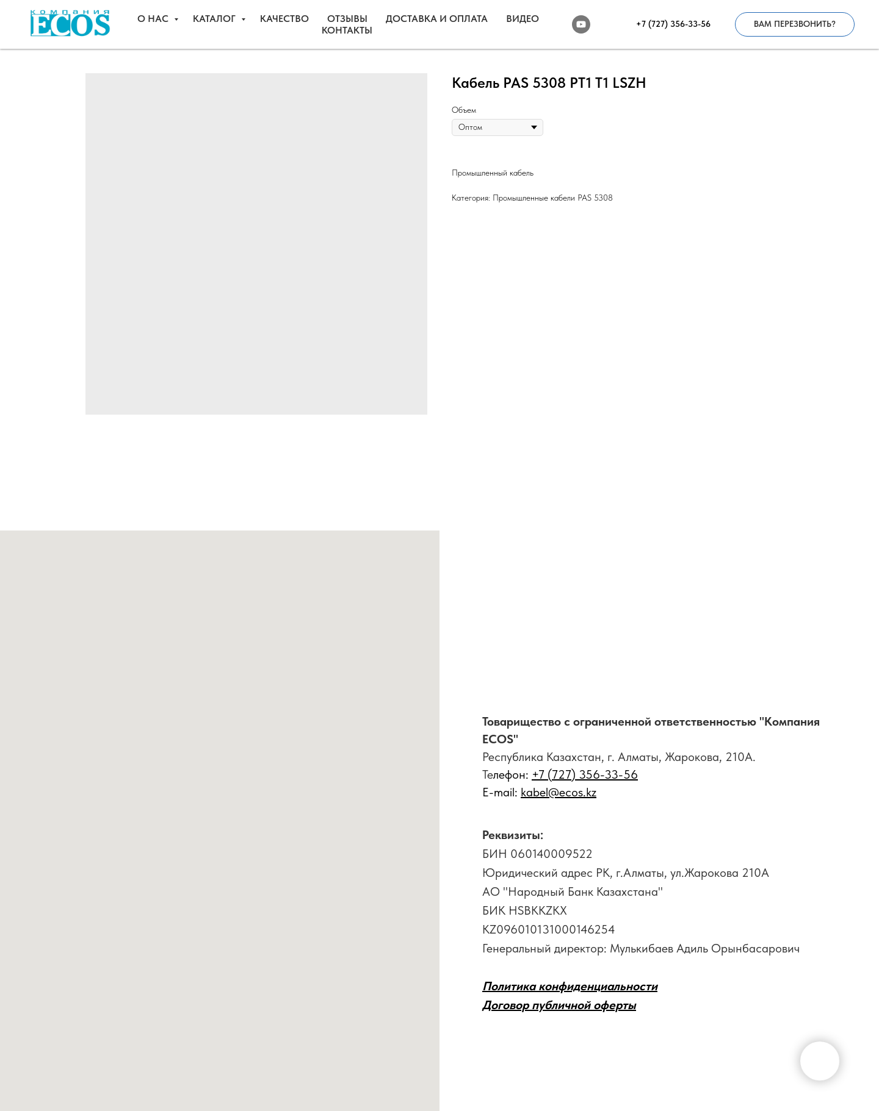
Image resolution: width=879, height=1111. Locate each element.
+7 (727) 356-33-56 (585, 774)
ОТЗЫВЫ (347, 18)
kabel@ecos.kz (558, 792)
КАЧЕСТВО (284, 18)
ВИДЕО (522, 18)
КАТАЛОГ (215, 18)
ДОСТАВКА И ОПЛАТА (437, 18)
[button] (795, 24)
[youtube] (581, 24)
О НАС (154, 18)
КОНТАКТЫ (347, 30)
